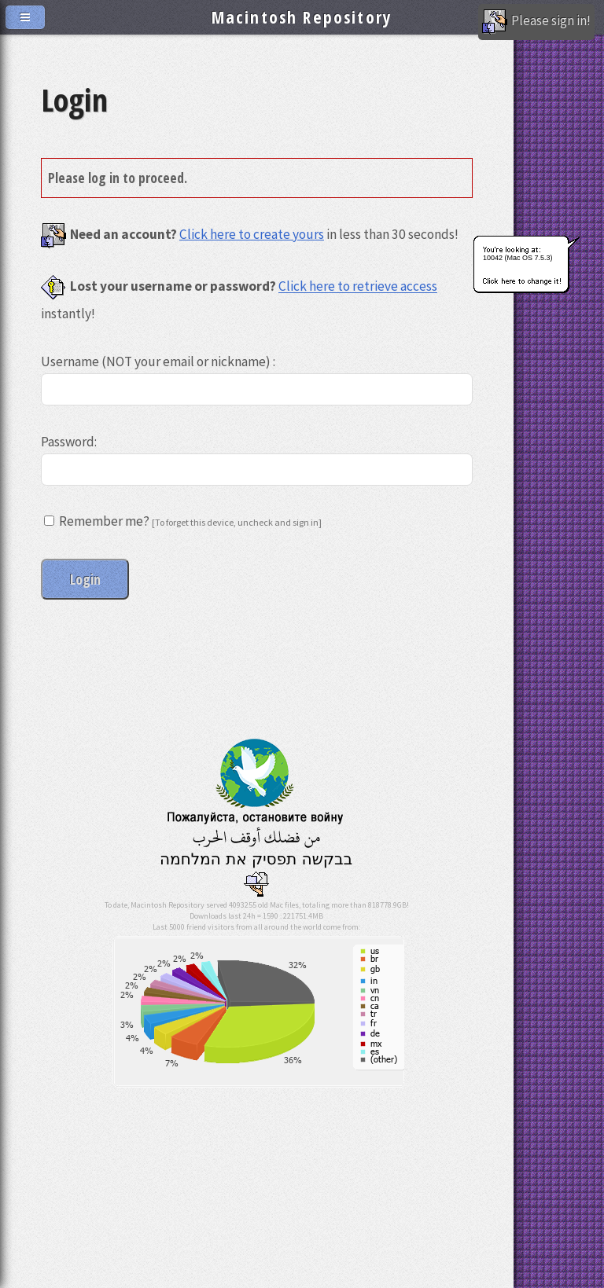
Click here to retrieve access (357, 286)
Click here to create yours (251, 234)
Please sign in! (536, 22)
